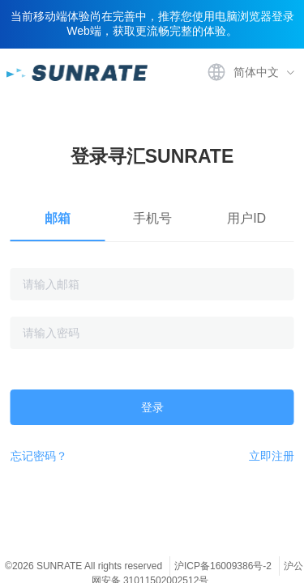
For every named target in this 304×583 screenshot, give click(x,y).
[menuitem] (249, 73)
